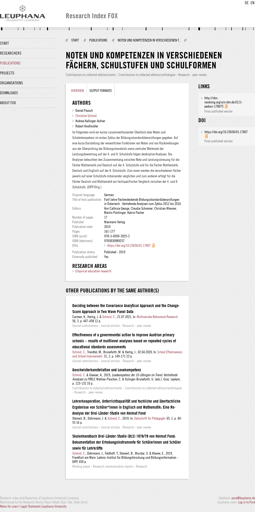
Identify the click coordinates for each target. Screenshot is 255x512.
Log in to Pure (246, 502)
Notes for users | (10, 506)
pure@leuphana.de (243, 498)
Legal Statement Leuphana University (44, 506)
